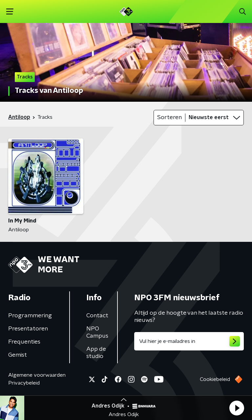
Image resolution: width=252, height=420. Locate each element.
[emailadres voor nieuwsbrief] (189, 341)
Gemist (17, 355)
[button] (236, 407)
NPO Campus (97, 332)
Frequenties (24, 342)
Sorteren (169, 117)
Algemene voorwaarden (37, 375)
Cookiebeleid (215, 379)
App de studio (96, 352)
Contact (97, 316)
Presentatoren (28, 329)
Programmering (30, 316)
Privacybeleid (24, 383)
